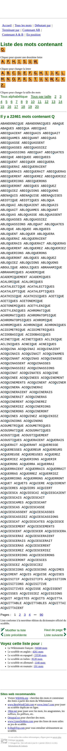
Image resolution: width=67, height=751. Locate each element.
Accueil (7, 25)
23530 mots (40, 655)
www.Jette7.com (45, 704)
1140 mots (40, 662)
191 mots (38, 666)
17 (16, 106)
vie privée (19, 740)
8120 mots (37, 659)
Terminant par (10, 30)
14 (60, 101)
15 (2, 106)
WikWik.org (21, 698)
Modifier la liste (13, 630)
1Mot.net (12, 711)
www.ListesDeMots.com (20, 721)
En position (33, 34)
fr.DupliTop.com (16, 728)
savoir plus (57, 737)
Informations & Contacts (17, 746)
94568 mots (41, 648)
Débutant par (43, 25)
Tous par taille (41, 96)
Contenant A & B (12, 34)
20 (37, 106)
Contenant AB (31, 30)
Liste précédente (14, 635)
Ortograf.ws (14, 717)
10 (32, 101)
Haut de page (55, 630)
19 (30, 106)
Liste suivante (55, 635)
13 (53, 101)
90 (41, 614)
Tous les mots (23, 25)
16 (9, 106)
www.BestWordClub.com (21, 704)
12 (46, 101)
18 (23, 106)
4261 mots (38, 651)
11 (40, 101)
